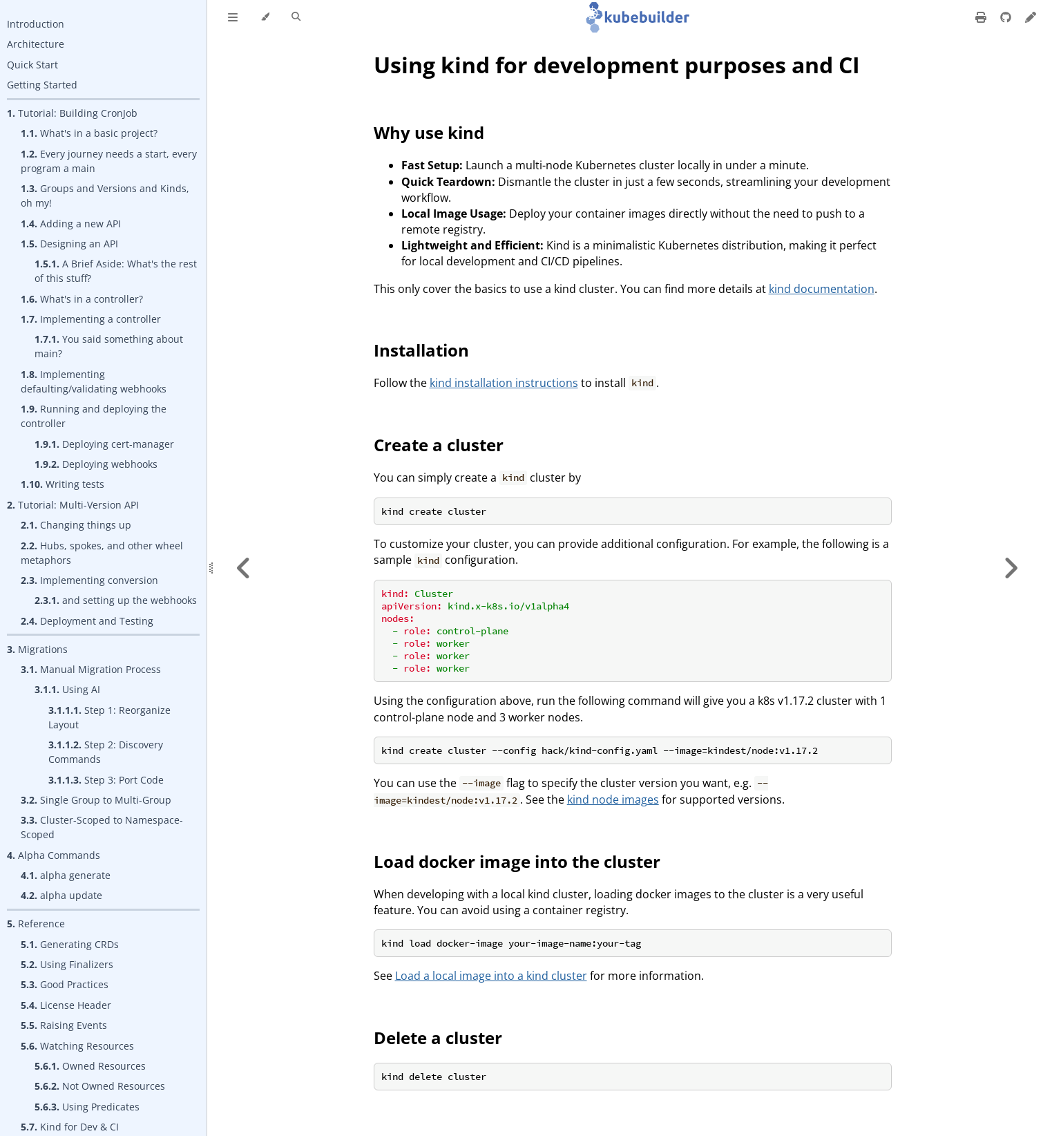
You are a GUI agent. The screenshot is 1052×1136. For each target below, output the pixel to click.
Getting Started (42, 84)
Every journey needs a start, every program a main (109, 161)
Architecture (35, 43)
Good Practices (64, 984)
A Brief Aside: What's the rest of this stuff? (116, 271)
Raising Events (64, 1025)
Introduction (35, 23)
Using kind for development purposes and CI (617, 64)
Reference (36, 923)
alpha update (61, 895)
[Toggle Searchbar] (296, 17)
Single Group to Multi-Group (96, 799)
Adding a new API (71, 223)
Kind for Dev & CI (70, 1126)
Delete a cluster (438, 1037)
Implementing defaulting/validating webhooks (93, 381)
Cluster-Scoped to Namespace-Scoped (102, 827)
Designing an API (69, 243)
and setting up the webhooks (116, 600)
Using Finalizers (67, 964)
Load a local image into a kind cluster (491, 975)
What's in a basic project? (89, 133)
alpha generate (66, 875)
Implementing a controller (91, 318)
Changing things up (76, 524)
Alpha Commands (53, 855)
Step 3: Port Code (106, 779)
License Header (66, 1005)
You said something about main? (109, 346)
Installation (421, 350)
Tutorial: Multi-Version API (73, 504)
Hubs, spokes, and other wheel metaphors (102, 553)
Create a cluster (439, 444)
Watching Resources (77, 1045)
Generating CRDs (70, 944)
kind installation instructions (504, 382)
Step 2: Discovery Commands (105, 752)
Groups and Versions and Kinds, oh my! (105, 195)
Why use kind (429, 132)
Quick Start (32, 64)
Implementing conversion (89, 580)
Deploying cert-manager (104, 444)
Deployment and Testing (87, 620)
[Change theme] (264, 17)
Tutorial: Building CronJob (72, 113)
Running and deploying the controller (93, 416)
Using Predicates (87, 1106)
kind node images (613, 799)
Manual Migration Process (91, 669)
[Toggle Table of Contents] (232, 17)
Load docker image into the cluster (517, 861)
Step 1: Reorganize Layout (109, 717)
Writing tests (62, 484)
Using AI (67, 689)
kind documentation (821, 288)
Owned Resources (90, 1065)
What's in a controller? (82, 298)
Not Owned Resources (100, 1085)
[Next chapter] (1010, 568)
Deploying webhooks (96, 464)
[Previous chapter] (244, 568)
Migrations (37, 649)
